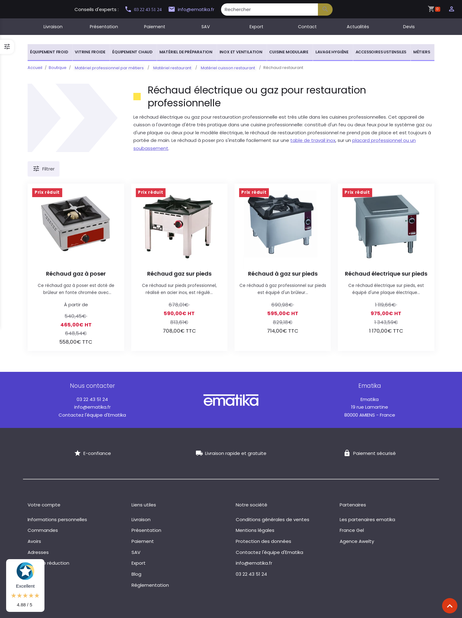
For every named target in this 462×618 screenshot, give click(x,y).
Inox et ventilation (241, 52)
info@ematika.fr (197, 9)
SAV (205, 27)
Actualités (358, 27)
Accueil (35, 67)
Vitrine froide (90, 52)
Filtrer (43, 169)
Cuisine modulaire (288, 52)
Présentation (104, 27)
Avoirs (34, 541)
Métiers (421, 52)
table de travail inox (312, 140)
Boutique (58, 67)
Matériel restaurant (167, 67)
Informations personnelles (57, 519)
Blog (136, 574)
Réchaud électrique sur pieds (386, 273)
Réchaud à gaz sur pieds (283, 273)
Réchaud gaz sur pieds (179, 273)
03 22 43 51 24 (145, 9)
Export (256, 27)
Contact (307, 27)
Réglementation (150, 585)
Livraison (53, 27)
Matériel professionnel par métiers (107, 67)
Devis (409, 27)
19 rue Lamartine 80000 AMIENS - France (369, 407)
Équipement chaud (132, 52)
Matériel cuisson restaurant (220, 67)
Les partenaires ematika (367, 519)
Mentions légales (255, 530)
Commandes (43, 530)
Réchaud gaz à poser (76, 273)
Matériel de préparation (185, 52)
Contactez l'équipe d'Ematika (92, 415)
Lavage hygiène (332, 52)
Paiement (154, 27)
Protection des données (263, 541)
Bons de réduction (48, 563)
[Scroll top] (449, 605)
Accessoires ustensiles (381, 52)
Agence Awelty (357, 541)
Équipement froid (49, 52)
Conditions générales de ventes (272, 519)
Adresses (38, 552)
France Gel (352, 530)
